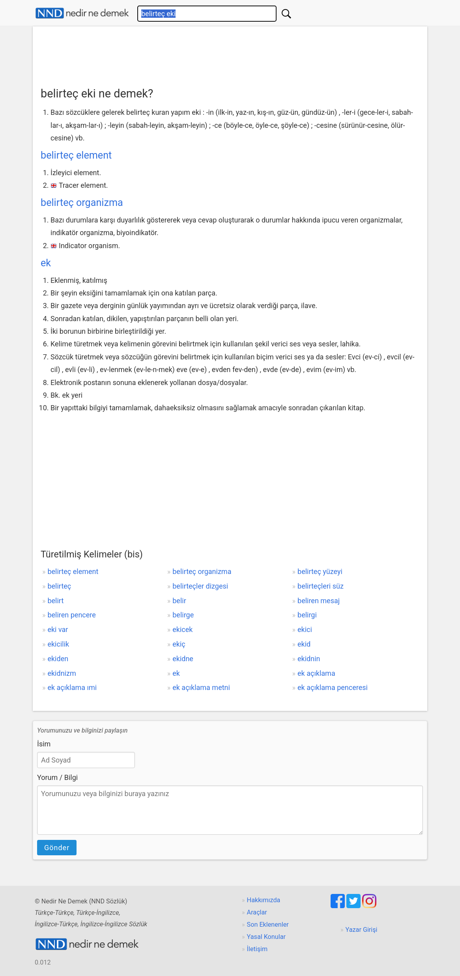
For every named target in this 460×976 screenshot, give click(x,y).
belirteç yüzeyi (319, 571)
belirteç (59, 586)
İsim (43, 744)
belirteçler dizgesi (200, 586)
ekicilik (58, 644)
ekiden (57, 658)
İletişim (257, 949)
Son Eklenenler (268, 924)
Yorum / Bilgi (57, 777)
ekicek (182, 629)
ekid (303, 644)
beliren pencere (71, 615)
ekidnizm (61, 673)
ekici (304, 629)
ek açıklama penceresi (332, 687)
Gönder (56, 847)
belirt (55, 600)
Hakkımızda (263, 900)
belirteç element (76, 155)
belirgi (307, 615)
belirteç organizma (82, 202)
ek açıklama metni (201, 687)
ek (46, 263)
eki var (57, 629)
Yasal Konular (266, 936)
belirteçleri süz (320, 586)
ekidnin (308, 658)
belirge (183, 615)
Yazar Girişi (362, 929)
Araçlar (257, 912)
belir (179, 600)
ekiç (178, 644)
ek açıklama (316, 673)
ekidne (182, 658)
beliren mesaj (318, 600)
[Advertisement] (230, 54)
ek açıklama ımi (72, 687)
